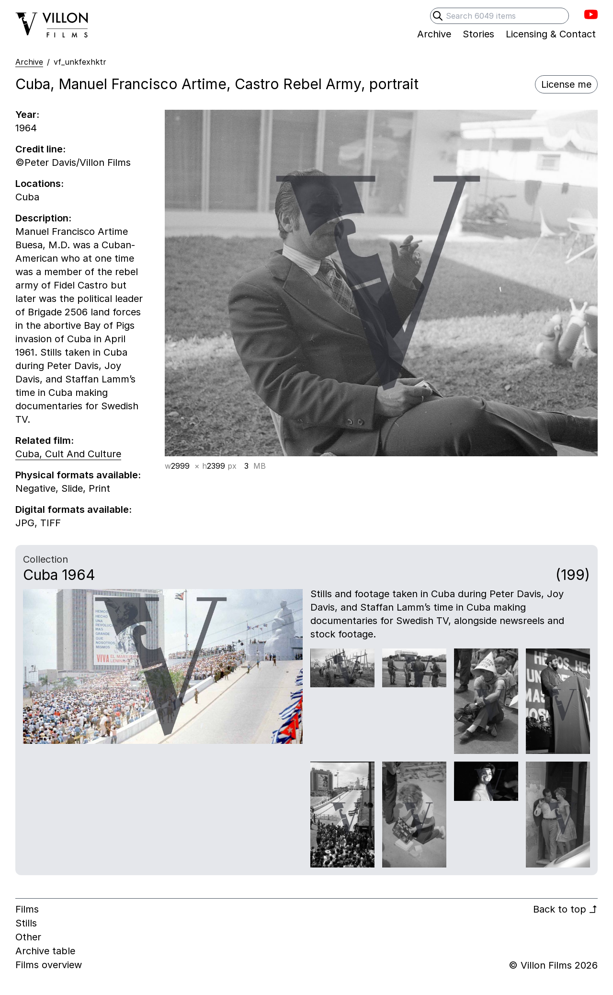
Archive (29, 62)
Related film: (44, 440)
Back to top (565, 909)
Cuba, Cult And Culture (68, 454)
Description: (43, 218)
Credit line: (40, 149)
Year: (27, 114)
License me (566, 84)
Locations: (39, 183)
